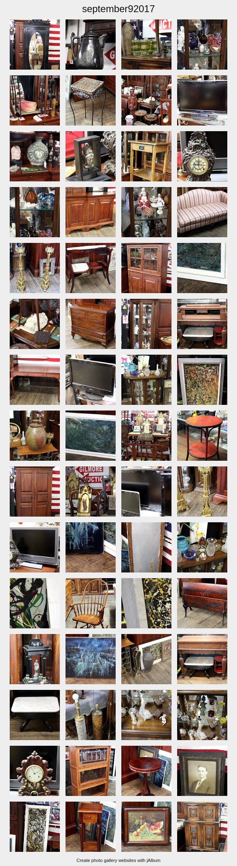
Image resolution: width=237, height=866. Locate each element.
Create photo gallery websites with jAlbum (118, 860)
